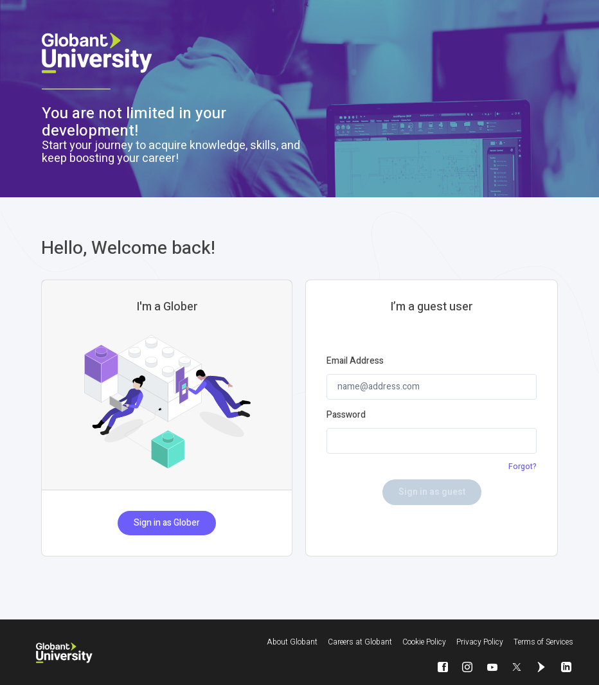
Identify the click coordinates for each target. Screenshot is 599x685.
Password (346, 415)
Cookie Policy (424, 642)
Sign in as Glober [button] (167, 522)
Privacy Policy (479, 642)
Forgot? (522, 466)
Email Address (355, 361)
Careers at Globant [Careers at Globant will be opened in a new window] (360, 642)
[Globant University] (64, 653)
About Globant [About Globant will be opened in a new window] (292, 642)
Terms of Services (543, 642)
